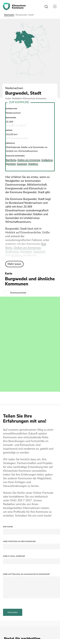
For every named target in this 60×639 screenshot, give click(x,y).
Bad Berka (11, 159)
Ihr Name (8, 526)
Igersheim (26, 251)
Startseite (9, 14)
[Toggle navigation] (55, 6)
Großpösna (12, 251)
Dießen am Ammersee (27, 248)
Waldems (16, 255)
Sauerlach (39, 251)
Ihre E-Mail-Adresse (14, 556)
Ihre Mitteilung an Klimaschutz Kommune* (26, 574)
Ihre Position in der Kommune (19, 541)
